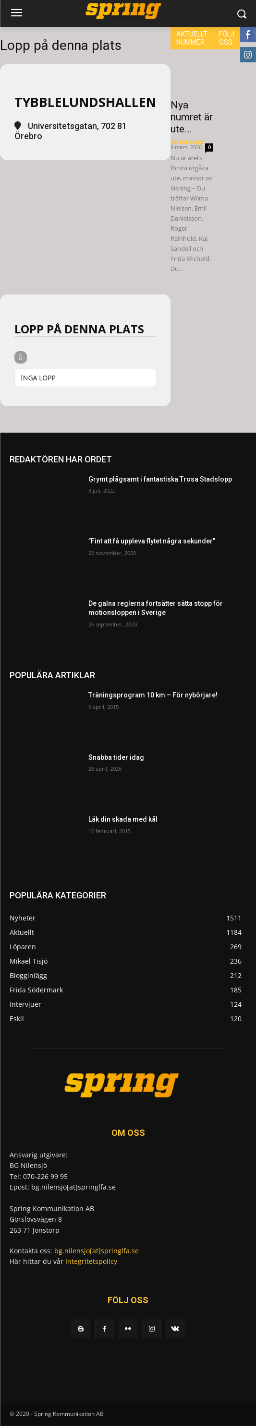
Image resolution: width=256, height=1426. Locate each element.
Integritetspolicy (91, 1261)
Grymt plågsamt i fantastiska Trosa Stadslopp (160, 479)
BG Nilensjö (187, 141)
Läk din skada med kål (123, 819)
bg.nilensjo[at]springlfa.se (96, 1250)
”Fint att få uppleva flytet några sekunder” (151, 541)
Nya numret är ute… (192, 117)
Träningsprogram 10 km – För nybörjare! (153, 695)
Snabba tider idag (116, 757)
